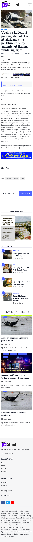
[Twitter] (8, 502)
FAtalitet (16, 178)
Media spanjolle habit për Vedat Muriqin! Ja (21, 255)
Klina (22, 178)
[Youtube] (12, 502)
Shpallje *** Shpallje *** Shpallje (12, 85)
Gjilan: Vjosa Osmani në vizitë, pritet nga (21, 283)
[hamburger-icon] (30, 5)
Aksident (8, 178)
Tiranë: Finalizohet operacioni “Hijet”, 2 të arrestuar (21, 298)
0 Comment (20, 54)
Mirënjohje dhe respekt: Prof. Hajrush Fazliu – (21, 269)
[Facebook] (3, 502)
